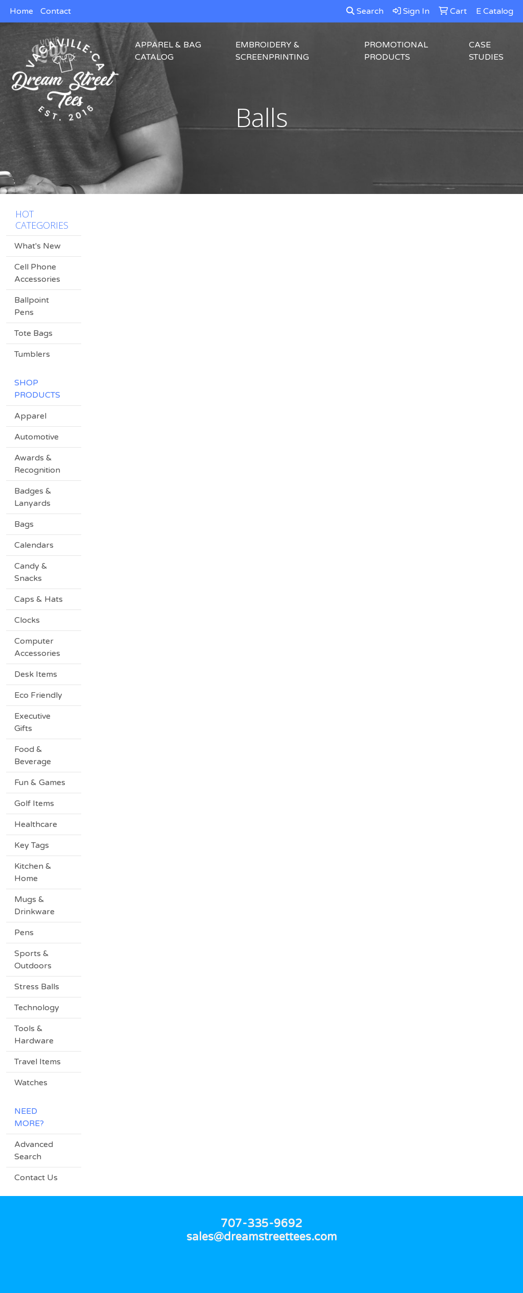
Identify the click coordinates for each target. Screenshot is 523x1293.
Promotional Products (396, 51)
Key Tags (31, 845)
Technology (36, 1008)
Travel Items (37, 1062)
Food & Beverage (32, 755)
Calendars (34, 545)
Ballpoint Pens (31, 306)
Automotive (36, 437)
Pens (24, 933)
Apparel (30, 416)
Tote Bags (33, 333)
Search (365, 11)
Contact (55, 11)
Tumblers (32, 354)
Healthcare (35, 824)
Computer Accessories (37, 647)
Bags (24, 524)
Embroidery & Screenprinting (272, 51)
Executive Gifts (32, 722)
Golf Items (34, 803)
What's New (37, 246)
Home (21, 11)
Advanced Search (33, 1150)
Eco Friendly (38, 695)
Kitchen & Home (33, 872)
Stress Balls (36, 987)
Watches (30, 1083)
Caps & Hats (38, 599)
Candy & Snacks (30, 572)
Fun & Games (39, 782)
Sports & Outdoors (33, 959)
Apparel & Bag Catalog (168, 51)
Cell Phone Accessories (37, 273)
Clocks (27, 620)
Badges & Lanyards (33, 497)
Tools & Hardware (34, 1034)
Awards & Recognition (37, 464)
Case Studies (486, 51)
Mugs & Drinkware (34, 905)
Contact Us (36, 1178)
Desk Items (35, 674)
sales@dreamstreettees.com (261, 1236)
